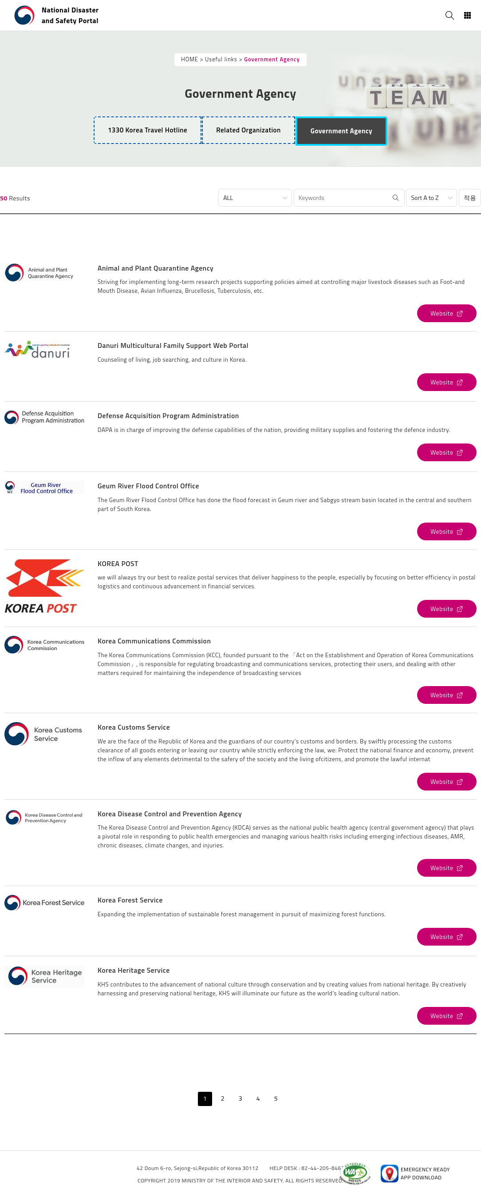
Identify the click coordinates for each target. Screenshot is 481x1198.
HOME (189, 59)
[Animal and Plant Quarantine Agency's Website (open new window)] (447, 313)
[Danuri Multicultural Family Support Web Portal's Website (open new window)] (447, 382)
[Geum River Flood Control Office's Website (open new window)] (447, 531)
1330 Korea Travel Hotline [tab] (147, 130)
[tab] (248, 130)
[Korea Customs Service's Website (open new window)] (447, 782)
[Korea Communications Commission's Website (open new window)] (447, 695)
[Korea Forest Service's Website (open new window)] (447, 937)
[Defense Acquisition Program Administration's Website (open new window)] (447, 452)
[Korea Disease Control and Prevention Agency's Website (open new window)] (447, 868)
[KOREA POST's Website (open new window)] (447, 609)
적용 (470, 197)
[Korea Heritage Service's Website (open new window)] (447, 1016)
